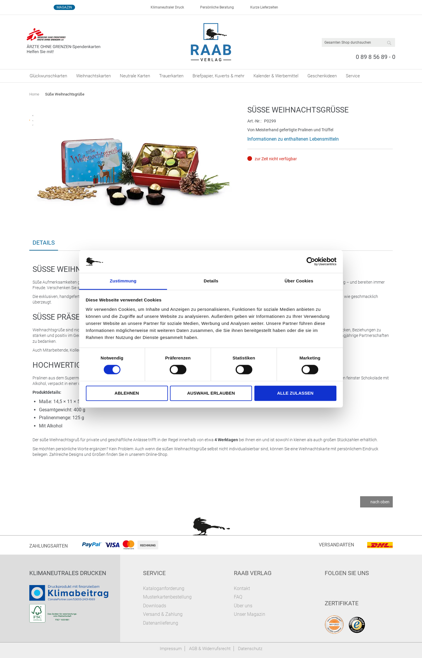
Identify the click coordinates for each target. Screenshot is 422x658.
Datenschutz (250, 648)
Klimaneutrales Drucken (67, 573)
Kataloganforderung (163, 588)
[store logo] (211, 42)
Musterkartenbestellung (167, 597)
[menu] (211, 75)
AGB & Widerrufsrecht (210, 648)
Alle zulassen (295, 393)
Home (34, 94)
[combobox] (358, 42)
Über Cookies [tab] (299, 280)
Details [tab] (211, 280)
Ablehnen (127, 393)
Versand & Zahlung (163, 614)
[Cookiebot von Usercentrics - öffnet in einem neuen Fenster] (310, 261)
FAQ (238, 597)
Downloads (154, 605)
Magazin (64, 7)
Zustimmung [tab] (123, 280)
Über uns (243, 605)
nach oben (379, 502)
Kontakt (242, 588)
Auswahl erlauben (211, 393)
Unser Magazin (249, 614)
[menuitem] (48, 75)
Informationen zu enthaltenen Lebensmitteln (293, 139)
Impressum (171, 648)
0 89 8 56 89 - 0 (375, 56)
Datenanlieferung (160, 623)
